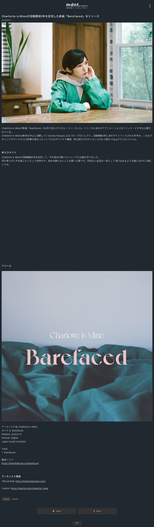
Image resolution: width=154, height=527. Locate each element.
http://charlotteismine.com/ (31, 481)
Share (97, 511)
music (16, 499)
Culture (6, 499)
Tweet (57, 511)
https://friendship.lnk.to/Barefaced (20, 463)
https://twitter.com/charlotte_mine (29, 488)
